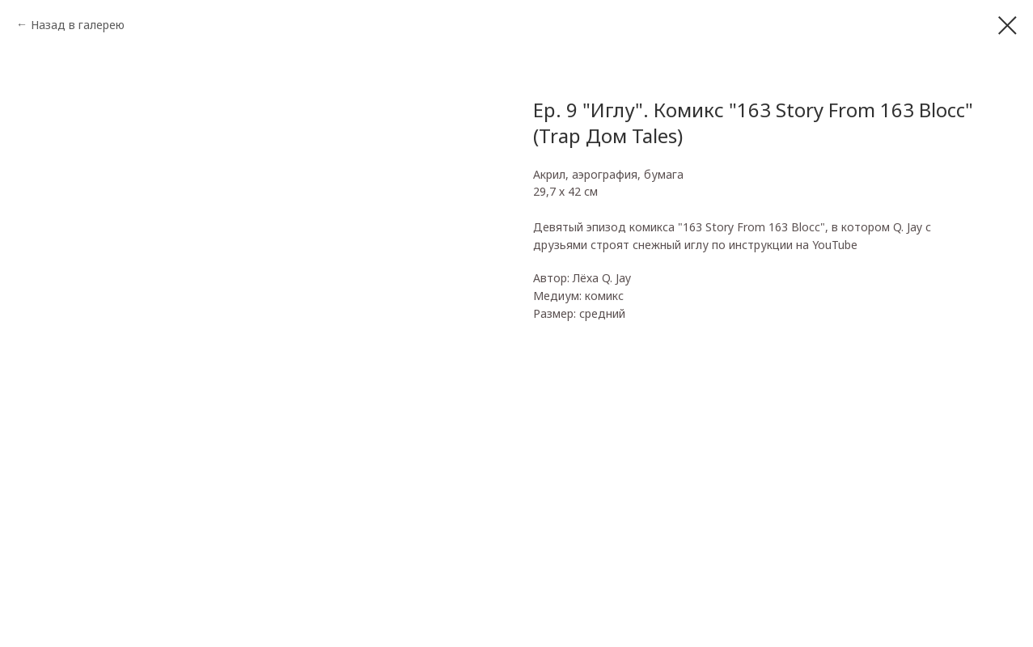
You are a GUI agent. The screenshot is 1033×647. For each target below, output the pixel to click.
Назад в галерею (78, 24)
